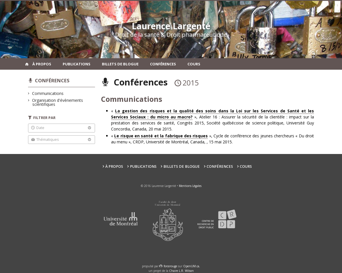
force (170, 266)
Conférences (163, 64)
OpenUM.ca (191, 266)
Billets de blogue (120, 64)
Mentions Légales (190, 186)
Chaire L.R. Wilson (181, 271)
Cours (193, 64)
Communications (48, 93)
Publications (76, 64)
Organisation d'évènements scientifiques (57, 102)
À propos (41, 64)
